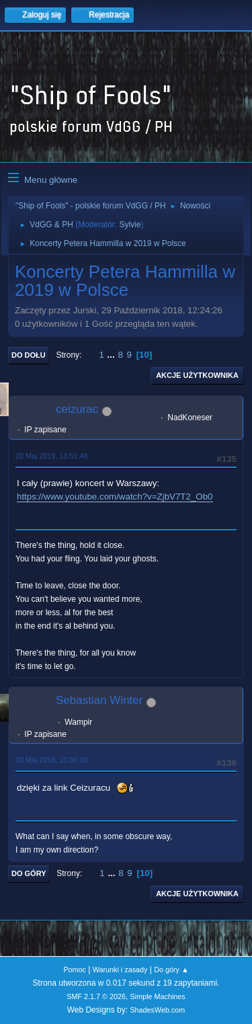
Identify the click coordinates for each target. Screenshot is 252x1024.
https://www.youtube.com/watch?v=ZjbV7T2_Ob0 (115, 496)
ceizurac (77, 409)
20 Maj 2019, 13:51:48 (51, 456)
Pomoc (74, 970)
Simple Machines (157, 996)
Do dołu (28, 355)
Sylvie (129, 224)
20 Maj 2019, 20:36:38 (51, 760)
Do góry (28, 873)
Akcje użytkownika (197, 375)
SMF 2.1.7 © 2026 (96, 996)
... (113, 355)
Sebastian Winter (99, 700)
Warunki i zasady (120, 970)
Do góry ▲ (171, 970)
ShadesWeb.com (157, 1010)
